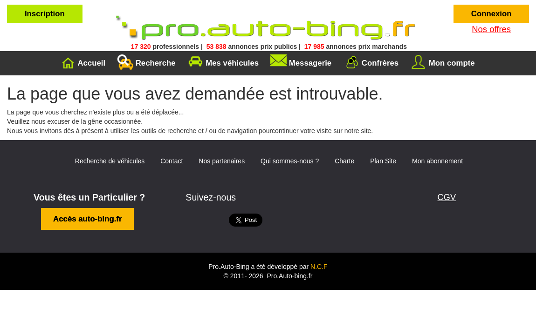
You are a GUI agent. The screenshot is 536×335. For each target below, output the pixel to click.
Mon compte (452, 51)
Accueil (91, 51)
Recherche (156, 51)
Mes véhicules (232, 51)
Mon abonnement (437, 150)
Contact (171, 150)
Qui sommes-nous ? (290, 150)
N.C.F (319, 256)
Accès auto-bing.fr (87, 208)
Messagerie (310, 51)
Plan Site (383, 150)
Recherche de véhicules (109, 150)
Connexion (491, 13)
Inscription (45, 13)
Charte (344, 150)
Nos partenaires (222, 150)
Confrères (380, 51)
